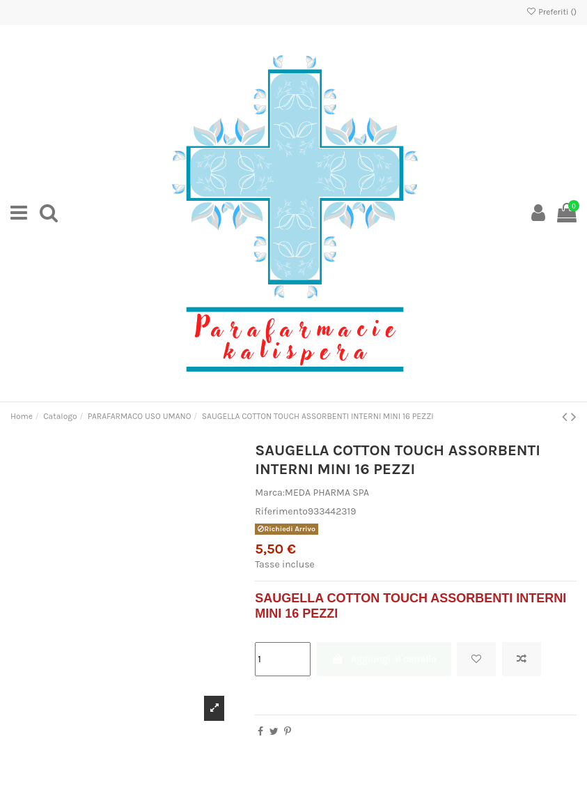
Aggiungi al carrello (384, 659)
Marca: (270, 492)
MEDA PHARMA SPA (327, 492)
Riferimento (281, 511)
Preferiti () (551, 12)
